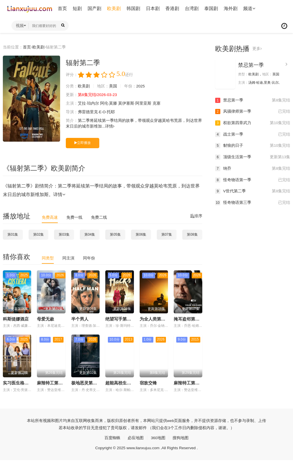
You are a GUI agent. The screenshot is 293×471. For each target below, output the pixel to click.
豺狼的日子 (252, 145)
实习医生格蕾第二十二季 (26, 382)
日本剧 (153, 8)
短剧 (77, 8)
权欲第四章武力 (252, 123)
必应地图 (136, 437)
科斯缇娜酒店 (16, 318)
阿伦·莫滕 (108, 103)
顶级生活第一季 (252, 157)
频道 (249, 8)
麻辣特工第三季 (52, 382)
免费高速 (50, 217)
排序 (196, 216)
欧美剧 (114, 8)
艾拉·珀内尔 (88, 103)
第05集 (115, 234)
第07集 (166, 234)
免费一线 (74, 217)
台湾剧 (192, 8)
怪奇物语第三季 (252, 202)
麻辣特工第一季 (189, 382)
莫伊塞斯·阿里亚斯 (135, 103)
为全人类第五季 (155, 318)
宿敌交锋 (148, 382)
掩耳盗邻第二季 (189, 318)
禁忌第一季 (251, 65)
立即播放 (82, 143)
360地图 (158, 437)
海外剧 (230, 8)
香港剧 (172, 8)
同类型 (48, 258)
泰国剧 (211, 8)
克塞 (157, 103)
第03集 (64, 234)
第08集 (192, 234)
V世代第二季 (252, 191)
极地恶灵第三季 (86, 382)
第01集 (12, 234)
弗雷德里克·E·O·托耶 (96, 112)
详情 (110, 126)
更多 (257, 48)
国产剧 (94, 8)
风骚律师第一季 (252, 111)
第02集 (38, 234)
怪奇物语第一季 (252, 180)
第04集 (89, 234)
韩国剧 (133, 8)
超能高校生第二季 (122, 382)
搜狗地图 (181, 437)
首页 (62, 8)
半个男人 (79, 318)
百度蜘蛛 (112, 437)
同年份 (89, 258)
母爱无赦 (45, 318)
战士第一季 (252, 134)
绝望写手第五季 (120, 318)
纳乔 (252, 168)
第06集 (141, 234)
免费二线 (99, 217)
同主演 (68, 258)
